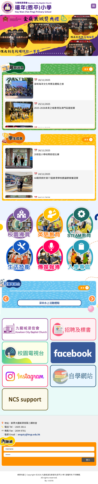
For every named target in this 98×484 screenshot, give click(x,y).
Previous (5, 298)
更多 (86, 69)
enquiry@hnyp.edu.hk (29, 434)
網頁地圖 (20, 474)
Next (92, 298)
